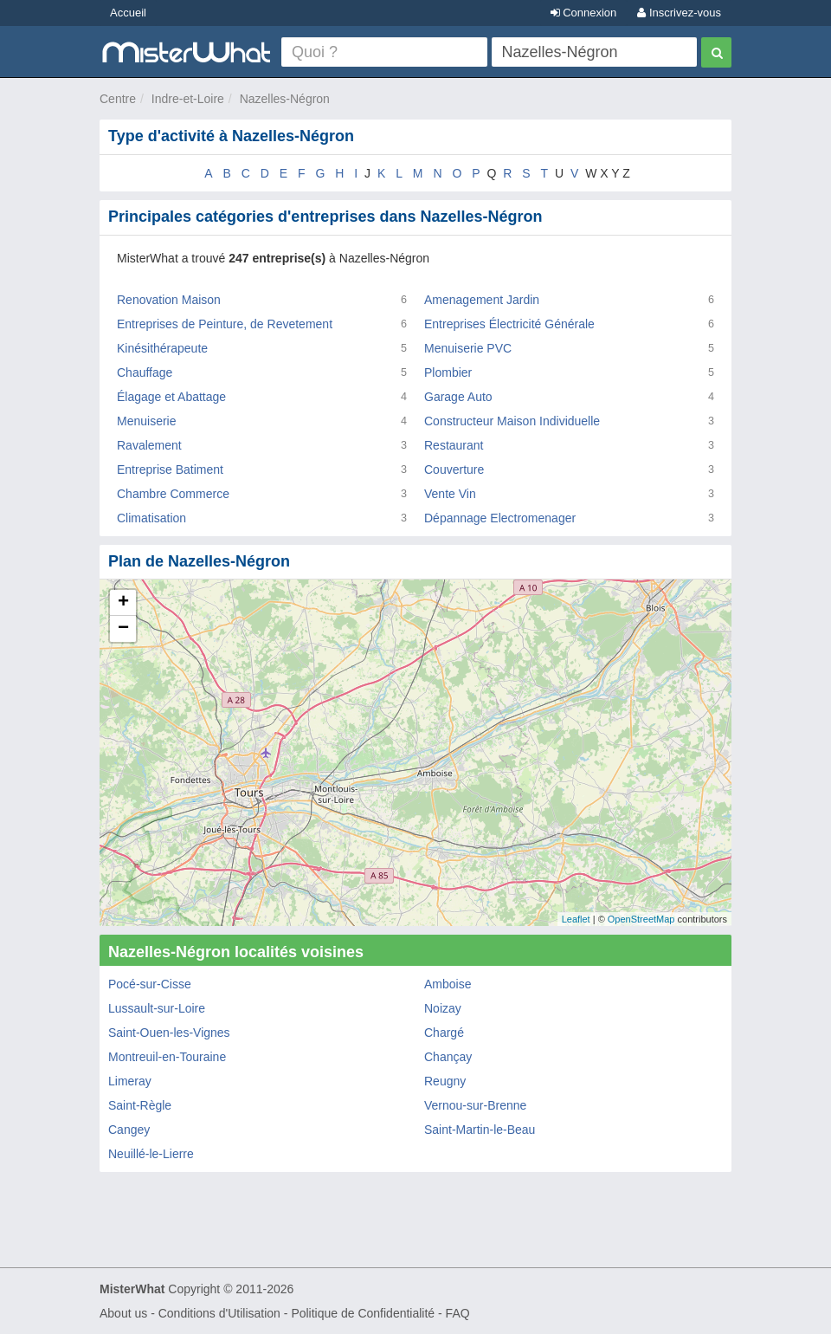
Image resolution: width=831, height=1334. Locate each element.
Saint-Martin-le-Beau (479, 1129)
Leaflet (576, 919)
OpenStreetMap (641, 919)
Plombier (448, 372)
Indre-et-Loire (187, 99)
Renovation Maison (169, 300)
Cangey (129, 1129)
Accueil (128, 12)
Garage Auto (458, 397)
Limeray (129, 1081)
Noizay (442, 1008)
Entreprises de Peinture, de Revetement (224, 324)
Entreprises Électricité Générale (509, 324)
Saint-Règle (139, 1105)
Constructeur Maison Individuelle (512, 421)
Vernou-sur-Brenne (475, 1105)
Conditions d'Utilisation (219, 1313)
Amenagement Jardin (481, 300)
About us (123, 1313)
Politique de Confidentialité (363, 1313)
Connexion (584, 12)
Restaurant (453, 445)
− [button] (123, 629)
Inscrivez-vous (679, 12)
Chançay (448, 1057)
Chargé (444, 1032)
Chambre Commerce (173, 494)
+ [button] (123, 603)
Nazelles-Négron (285, 99)
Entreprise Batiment (170, 469)
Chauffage (144, 372)
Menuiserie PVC (468, 348)
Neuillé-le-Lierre (151, 1154)
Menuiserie (146, 421)
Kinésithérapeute (162, 348)
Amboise (447, 984)
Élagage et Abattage (171, 397)
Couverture (454, 469)
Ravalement (149, 445)
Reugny (445, 1081)
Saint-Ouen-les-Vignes (169, 1032)
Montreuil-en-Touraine (167, 1057)
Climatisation (151, 518)
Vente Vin (450, 494)
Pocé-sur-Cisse (149, 984)
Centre (118, 99)
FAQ (458, 1313)
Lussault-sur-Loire (156, 1008)
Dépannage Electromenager (500, 518)
